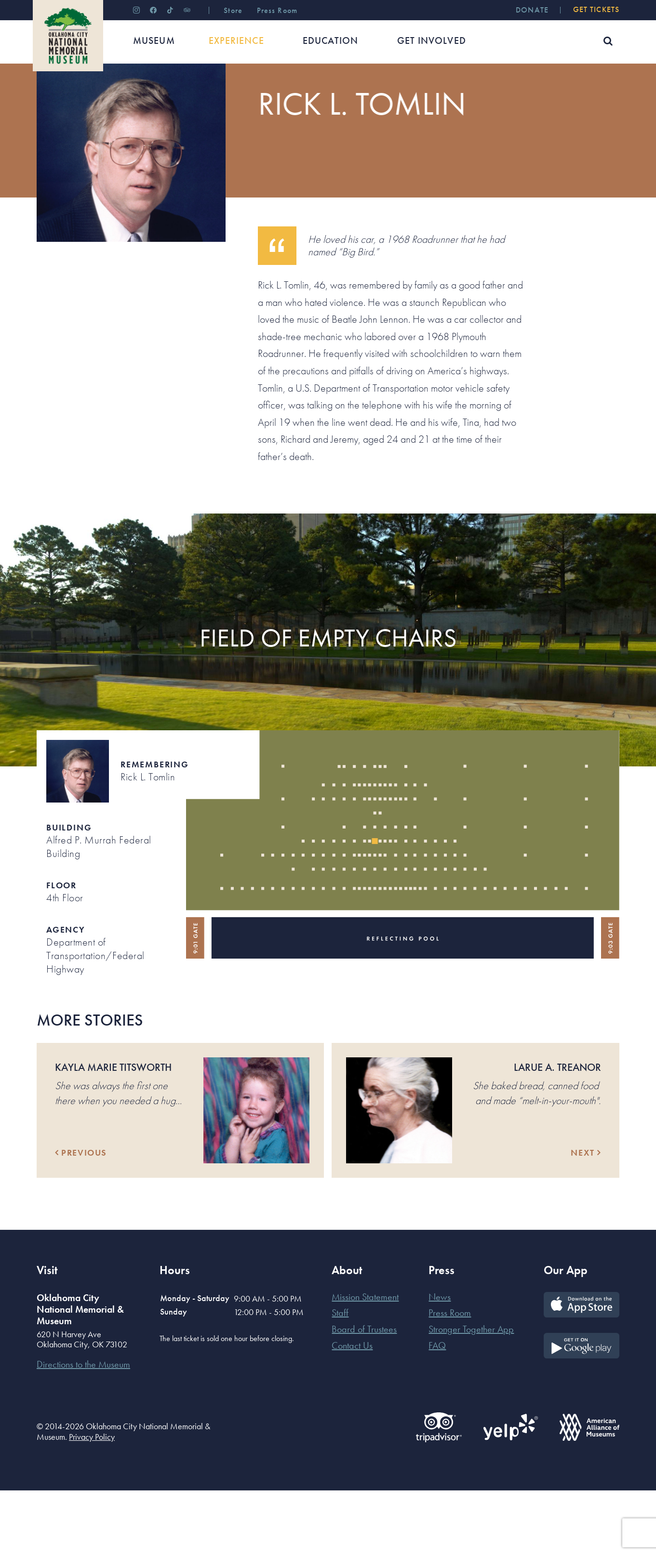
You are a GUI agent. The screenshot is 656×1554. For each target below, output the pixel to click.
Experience (84, 94)
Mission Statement (365, 1360)
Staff (340, 1376)
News (439, 1360)
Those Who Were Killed (198, 94)
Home (45, 94)
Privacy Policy (92, 1500)
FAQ (437, 1409)
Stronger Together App (471, 1392)
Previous (81, 1216)
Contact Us (352, 1409)
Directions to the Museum (83, 1428)
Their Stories (131, 94)
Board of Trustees (364, 1392)
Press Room (449, 1376)
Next (586, 1216)
